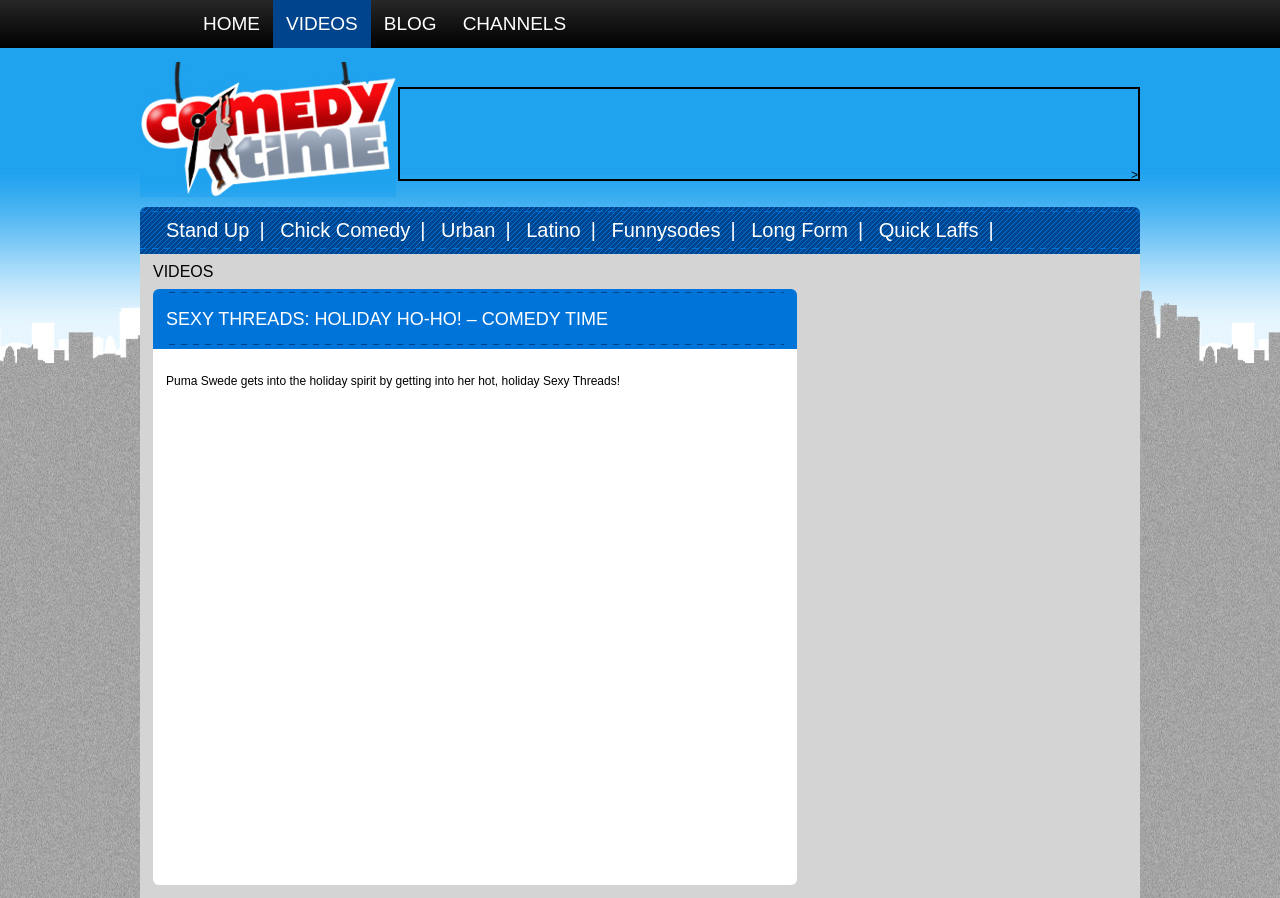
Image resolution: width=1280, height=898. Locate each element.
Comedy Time (268, 129)
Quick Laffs (929, 230)
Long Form (799, 230)
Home (231, 23)
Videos (322, 23)
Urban (468, 230)
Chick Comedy (345, 230)
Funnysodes (665, 230)
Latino (553, 230)
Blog (410, 23)
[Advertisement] (764, 134)
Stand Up (207, 230)
